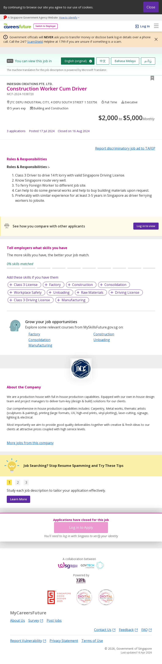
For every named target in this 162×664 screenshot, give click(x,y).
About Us (17, 620)
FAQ (146, 630)
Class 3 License (26, 284)
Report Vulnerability (28, 641)
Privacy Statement (64, 641)
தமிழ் (148, 61)
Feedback (128, 630)
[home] (17, 26)
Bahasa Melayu (125, 61)
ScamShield (35, 42)
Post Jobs (54, 620)
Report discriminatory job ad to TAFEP (125, 148)
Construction (82, 284)
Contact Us (105, 630)
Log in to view (146, 226)
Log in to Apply (81, 527)
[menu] (156, 26)
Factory (55, 284)
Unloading (61, 292)
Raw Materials (92, 292)
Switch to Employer (45, 26)
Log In (145, 26)
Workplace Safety (28, 292)
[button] (155, 39)
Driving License (127, 292)
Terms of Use (92, 641)
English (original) (76, 61)
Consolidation (115, 284)
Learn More (18, 499)
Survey (35, 620)
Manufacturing (73, 300)
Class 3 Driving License (32, 300)
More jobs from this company (30, 443)
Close (151, 7)
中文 (103, 61)
